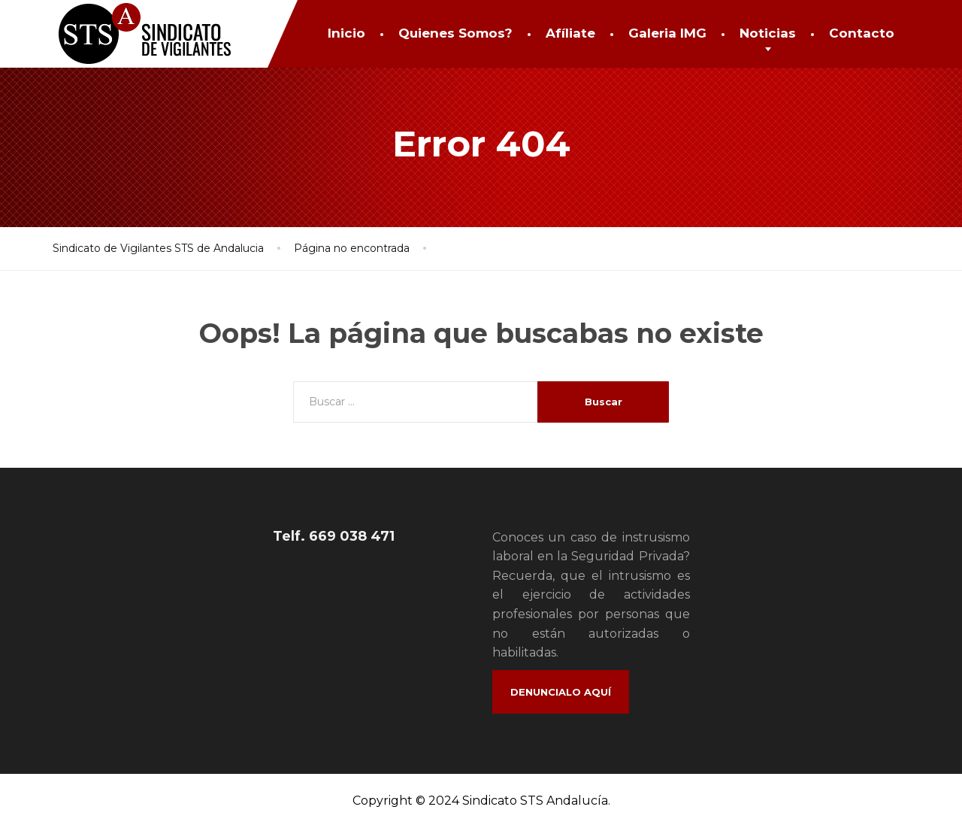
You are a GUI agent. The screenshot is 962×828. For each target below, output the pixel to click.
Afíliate (570, 33)
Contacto (861, 33)
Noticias (768, 33)
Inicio (346, 33)
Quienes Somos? (455, 33)
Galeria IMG (667, 33)
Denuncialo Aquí (560, 692)
